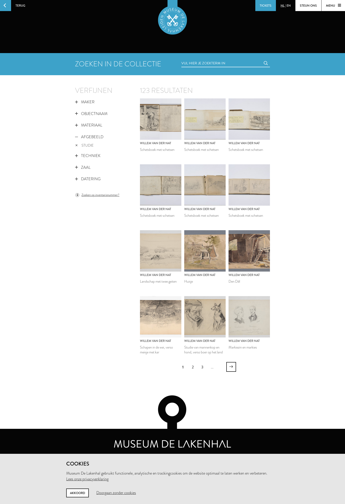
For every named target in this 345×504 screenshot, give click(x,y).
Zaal (83, 167)
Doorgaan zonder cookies (116, 493)
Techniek (88, 156)
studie (84, 145)
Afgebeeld (89, 137)
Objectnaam (91, 114)
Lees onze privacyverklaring (87, 479)
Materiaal (88, 125)
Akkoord (77, 493)
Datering (88, 179)
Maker (85, 102)
